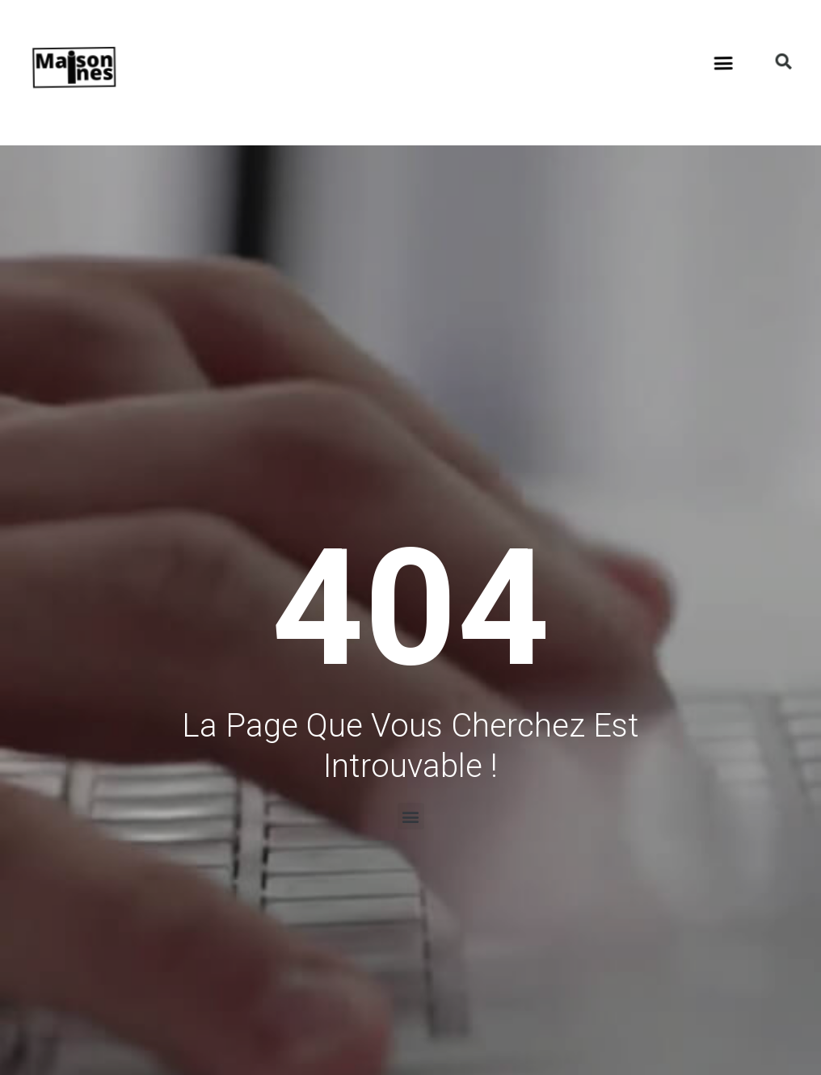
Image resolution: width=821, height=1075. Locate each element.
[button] (682, 33)
